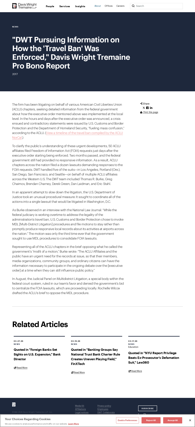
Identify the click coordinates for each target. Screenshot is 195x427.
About (97, 6)
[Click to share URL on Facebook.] (147, 108)
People (50, 6)
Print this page (150, 112)
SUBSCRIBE (148, 408)
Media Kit (79, 406)
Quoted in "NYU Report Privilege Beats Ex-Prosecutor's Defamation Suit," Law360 (153, 357)
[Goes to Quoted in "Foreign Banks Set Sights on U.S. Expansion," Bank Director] (20, 368)
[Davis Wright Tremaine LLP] (24, 6)
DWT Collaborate (106, 413)
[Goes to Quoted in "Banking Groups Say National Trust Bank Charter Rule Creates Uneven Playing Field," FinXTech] (78, 372)
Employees (103, 409)
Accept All (173, 420)
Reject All (151, 420)
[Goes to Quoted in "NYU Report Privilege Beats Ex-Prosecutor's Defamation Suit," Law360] (135, 371)
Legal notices (82, 413)
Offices (109, 6)
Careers (120, 6)
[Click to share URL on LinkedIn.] (151, 108)
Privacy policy (104, 406)
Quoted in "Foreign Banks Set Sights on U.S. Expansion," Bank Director (37, 354)
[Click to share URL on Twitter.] (144, 108)
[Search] (133, 6)
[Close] (190, 420)
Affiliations (80, 409)
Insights (80, 6)
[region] (97, 420)
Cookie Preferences (127, 420)
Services (64, 6)
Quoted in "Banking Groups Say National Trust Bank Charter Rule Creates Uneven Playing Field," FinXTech (95, 357)
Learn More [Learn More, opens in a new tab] (73, 424)
